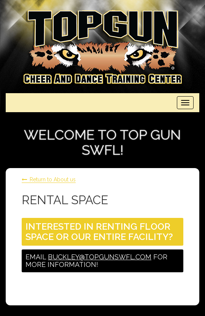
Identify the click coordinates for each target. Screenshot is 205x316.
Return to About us (53, 179)
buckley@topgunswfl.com (99, 257)
